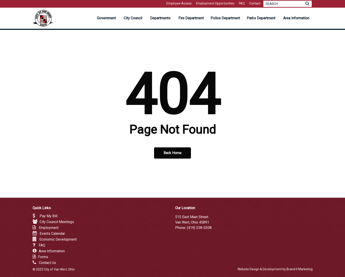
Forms (43, 257)
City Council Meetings (57, 222)
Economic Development (58, 239)
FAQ (42, 245)
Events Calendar (52, 233)
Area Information (52, 251)
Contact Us (47, 263)
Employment (48, 228)
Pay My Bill (48, 216)
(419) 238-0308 (199, 228)
